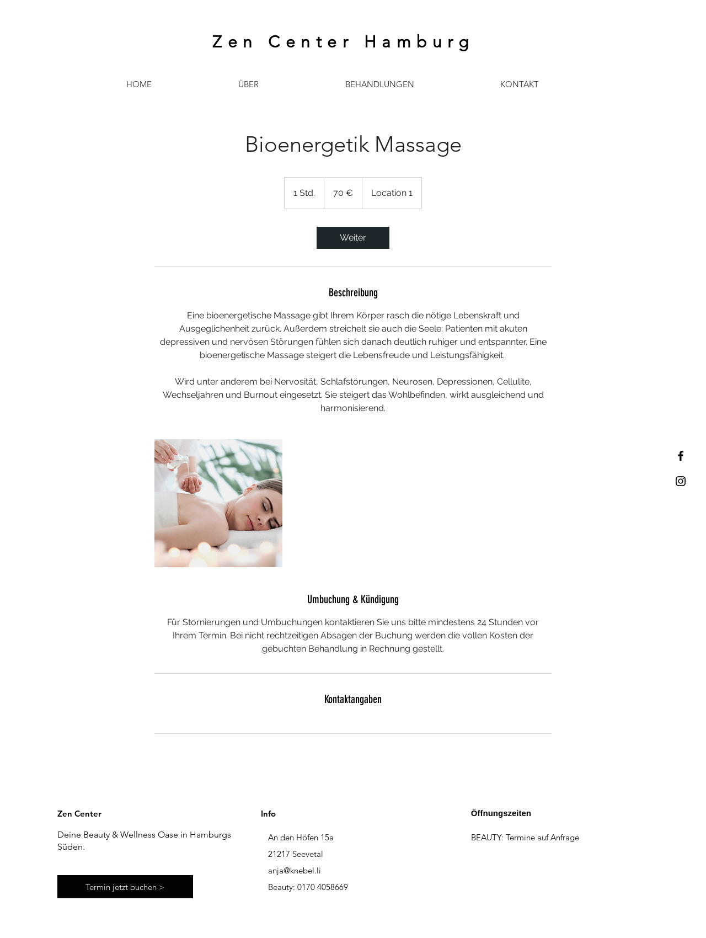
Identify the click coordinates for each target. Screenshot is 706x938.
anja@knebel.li (294, 870)
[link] (353, 238)
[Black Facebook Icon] (680, 455)
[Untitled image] (218, 503)
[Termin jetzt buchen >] (125, 886)
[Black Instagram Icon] (680, 481)
